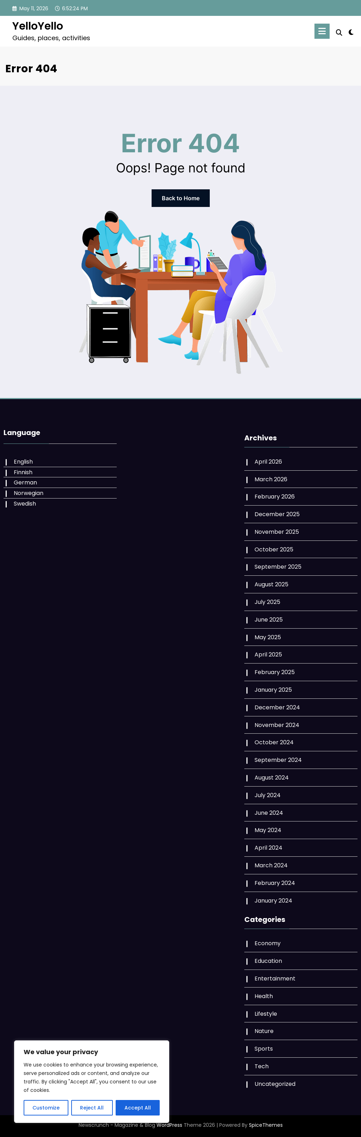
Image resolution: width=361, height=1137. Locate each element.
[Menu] (322, 31)
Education (268, 961)
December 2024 (277, 707)
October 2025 (274, 549)
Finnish (23, 472)
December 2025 (277, 514)
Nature (264, 1031)
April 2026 (268, 462)
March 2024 (271, 865)
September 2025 (278, 567)
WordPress (169, 1125)
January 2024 (273, 901)
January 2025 (273, 690)
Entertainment (275, 978)
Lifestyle (266, 1014)
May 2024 (268, 830)
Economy (268, 943)
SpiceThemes (266, 1125)
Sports (264, 1049)
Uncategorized (275, 1084)
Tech (262, 1066)
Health (264, 996)
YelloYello (37, 26)
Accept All (137, 1107)
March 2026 (271, 479)
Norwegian (28, 493)
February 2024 (275, 883)
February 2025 (275, 672)
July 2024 (268, 795)
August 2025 (271, 584)
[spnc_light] (351, 31)
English (23, 462)
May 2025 (268, 637)
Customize (46, 1107)
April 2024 (268, 848)
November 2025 (277, 532)
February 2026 (275, 497)
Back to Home (181, 198)
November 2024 (277, 725)
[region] (91, 1081)
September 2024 (278, 760)
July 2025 (267, 602)
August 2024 (272, 778)
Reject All (92, 1107)
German (25, 482)
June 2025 (269, 620)
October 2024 (274, 742)
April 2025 (268, 654)
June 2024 (269, 813)
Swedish (25, 504)
